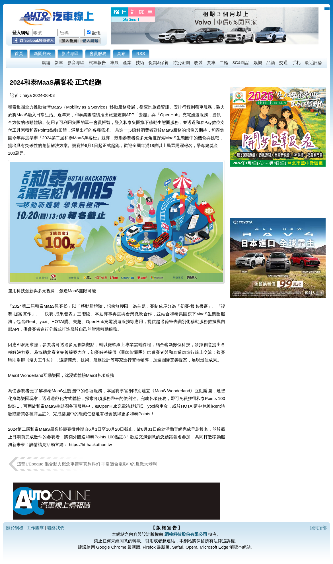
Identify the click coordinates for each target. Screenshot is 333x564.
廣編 (46, 62)
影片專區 (70, 53)
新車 (59, 62)
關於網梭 (14, 527)
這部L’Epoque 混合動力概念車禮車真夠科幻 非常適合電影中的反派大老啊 (87, 463)
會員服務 (97, 53)
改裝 (198, 62)
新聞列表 (42, 53)
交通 (283, 62)
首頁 (19, 53)
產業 (127, 62)
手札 (296, 62)
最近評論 (313, 62)
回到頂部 (318, 527)
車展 (114, 62)
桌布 (121, 53)
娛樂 (258, 62)
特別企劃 (181, 62)
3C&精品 (241, 62)
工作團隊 (35, 527)
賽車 (211, 62)
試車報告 (97, 62)
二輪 (224, 62)
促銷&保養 (158, 62)
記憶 (96, 32)
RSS (140, 53)
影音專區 (76, 62)
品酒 (270, 62)
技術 (140, 62)
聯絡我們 (55, 527)
